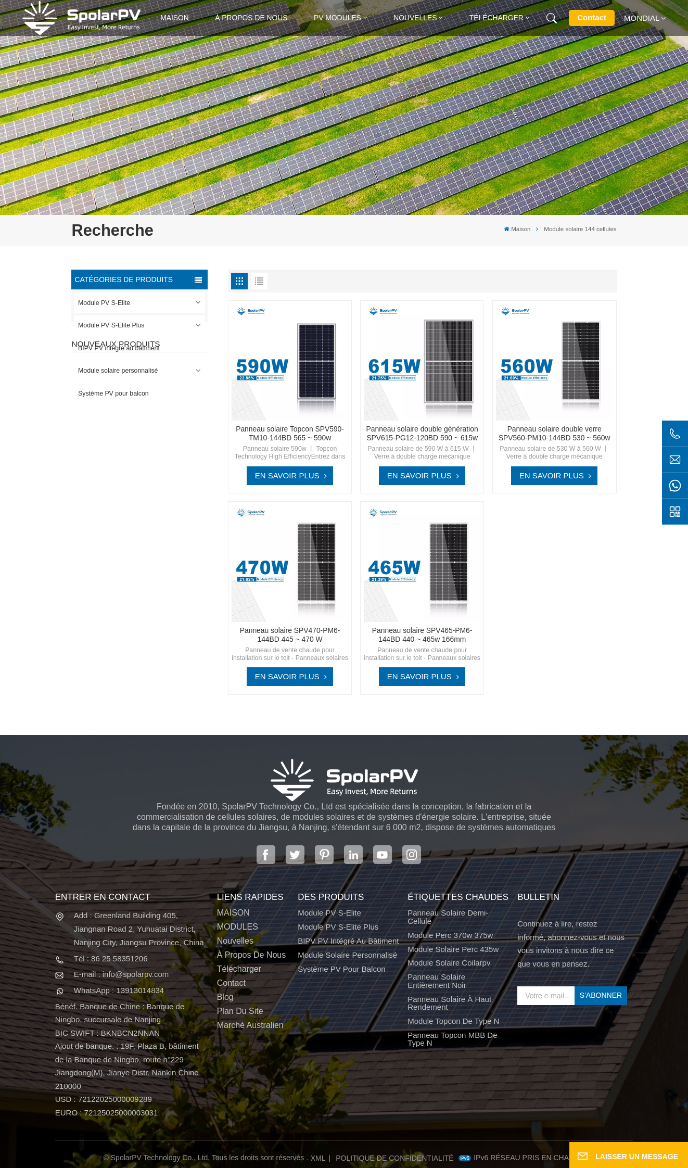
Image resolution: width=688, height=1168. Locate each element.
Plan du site (240, 1011)
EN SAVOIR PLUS (287, 475)
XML (318, 1158)
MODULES (237, 927)
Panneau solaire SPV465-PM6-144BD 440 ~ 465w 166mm (422, 634)
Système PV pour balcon (113, 393)
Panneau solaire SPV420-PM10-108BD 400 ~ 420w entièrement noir (158, 458)
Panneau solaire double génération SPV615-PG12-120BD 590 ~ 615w (422, 433)
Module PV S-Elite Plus (111, 325)
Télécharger (496, 18)
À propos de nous (251, 18)
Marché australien (250, 1025)
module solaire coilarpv (448, 963)
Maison (174, 18)
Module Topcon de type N (453, 1021)
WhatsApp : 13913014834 (119, 990)
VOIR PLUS (143, 476)
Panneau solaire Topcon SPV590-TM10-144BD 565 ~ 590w (290, 433)
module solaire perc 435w (453, 949)
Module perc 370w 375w (450, 935)
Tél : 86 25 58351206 (111, 958)
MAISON (233, 913)
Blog (225, 997)
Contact (591, 17)
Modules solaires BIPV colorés (153, 616)
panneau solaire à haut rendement (449, 1003)
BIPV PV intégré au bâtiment (119, 348)
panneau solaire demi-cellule (447, 917)
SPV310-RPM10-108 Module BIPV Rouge (151, 510)
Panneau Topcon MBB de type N (452, 1039)
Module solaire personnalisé (118, 370)
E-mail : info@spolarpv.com (121, 974)
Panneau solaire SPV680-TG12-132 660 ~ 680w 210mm (158, 564)
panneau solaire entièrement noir (436, 981)
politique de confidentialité (394, 1158)
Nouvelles (415, 18)
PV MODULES (337, 18)
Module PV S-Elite (104, 303)
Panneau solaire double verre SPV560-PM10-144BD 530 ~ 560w (554, 433)
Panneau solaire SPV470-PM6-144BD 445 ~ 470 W (290, 634)
